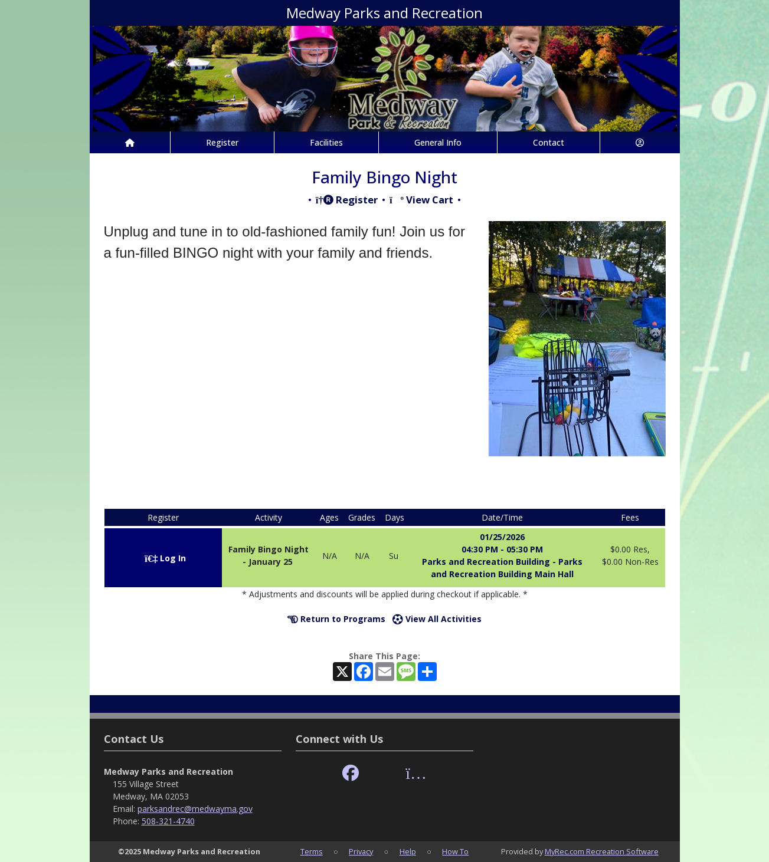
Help (408, 851)
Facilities (326, 142)
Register (222, 142)
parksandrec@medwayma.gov (195, 808)
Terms (311, 851)
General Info (438, 142)
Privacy (361, 851)
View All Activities (437, 618)
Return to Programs (336, 618)
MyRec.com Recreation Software (602, 851)
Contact (548, 142)
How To (455, 851)
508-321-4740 (168, 821)
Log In (165, 558)
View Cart (421, 199)
